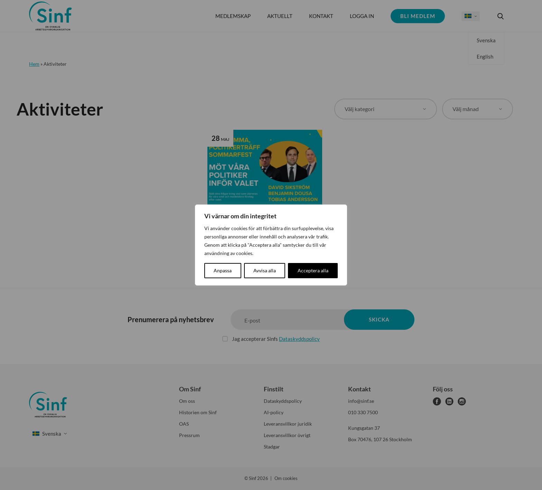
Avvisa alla (264, 270)
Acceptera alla (313, 270)
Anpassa (223, 270)
